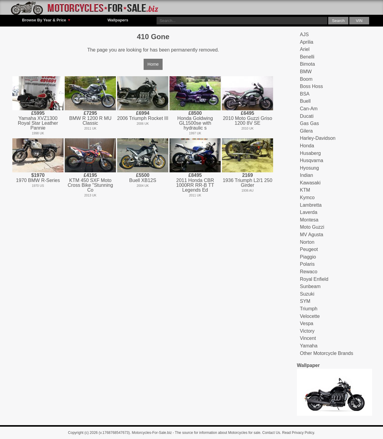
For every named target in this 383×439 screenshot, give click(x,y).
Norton (307, 242)
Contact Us (271, 433)
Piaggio (308, 256)
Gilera (306, 130)
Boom (306, 79)
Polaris (307, 264)
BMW (306, 71)
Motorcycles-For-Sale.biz (152, 433)
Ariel (305, 49)
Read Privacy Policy (298, 433)
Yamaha (308, 345)
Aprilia (306, 42)
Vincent (308, 338)
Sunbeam (310, 286)
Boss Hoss (311, 86)
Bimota (307, 64)
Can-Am (309, 108)
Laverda (308, 212)
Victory (307, 331)
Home (153, 64)
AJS (304, 34)
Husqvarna (311, 160)
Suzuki (307, 293)
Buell (305, 101)
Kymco (307, 197)
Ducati (306, 116)
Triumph (308, 308)
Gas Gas (309, 123)
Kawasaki (310, 182)
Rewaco (308, 271)
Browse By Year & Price (46, 20)
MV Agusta (311, 234)
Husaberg (310, 153)
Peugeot (309, 249)
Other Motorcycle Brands (326, 353)
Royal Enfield (314, 279)
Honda (307, 145)
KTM (305, 190)
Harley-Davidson (317, 138)
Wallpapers (117, 20)
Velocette (310, 316)
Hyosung (309, 168)
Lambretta (311, 205)
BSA (305, 93)
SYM (305, 301)
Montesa (309, 219)
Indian (306, 175)
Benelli (307, 56)
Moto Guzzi (312, 227)
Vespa (306, 323)
